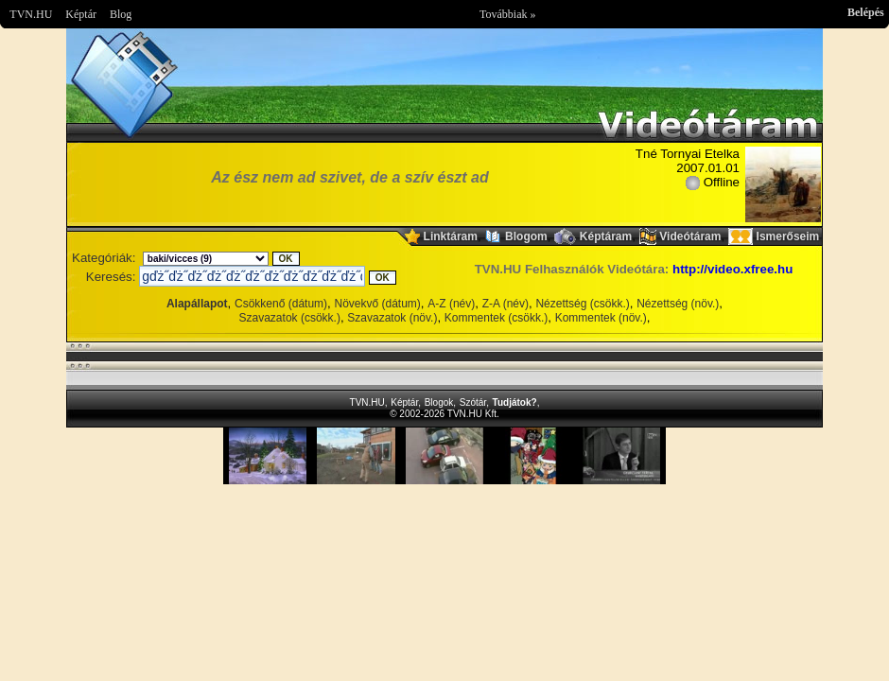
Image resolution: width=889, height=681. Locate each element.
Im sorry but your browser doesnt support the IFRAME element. (444, 456)
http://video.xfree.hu (732, 269)
